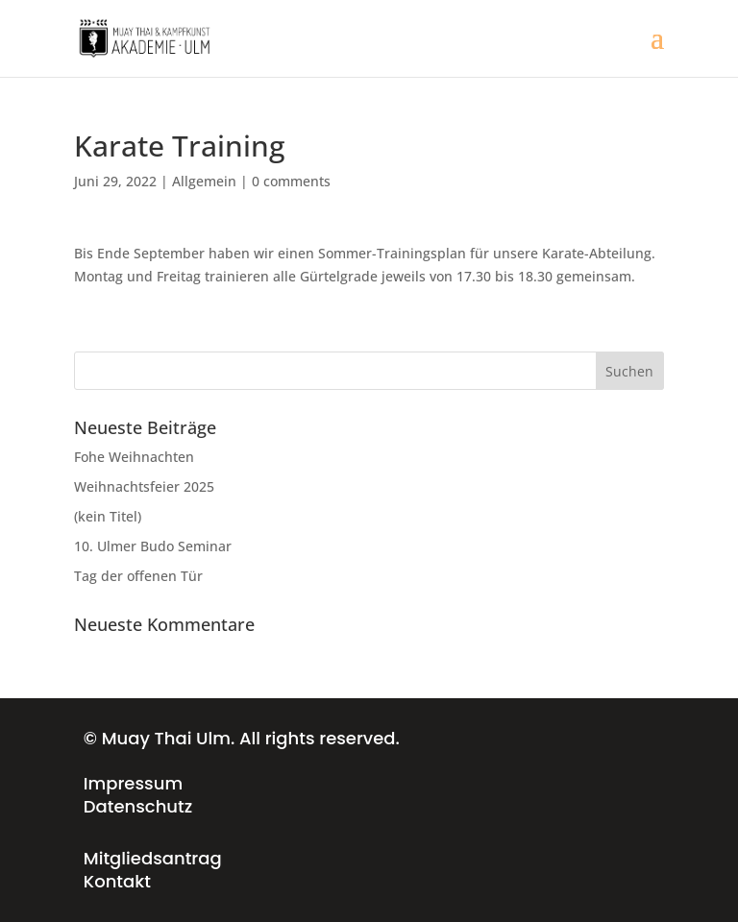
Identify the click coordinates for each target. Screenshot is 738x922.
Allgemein (204, 181)
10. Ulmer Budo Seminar (153, 546)
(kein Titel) (107, 516)
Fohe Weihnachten (134, 457)
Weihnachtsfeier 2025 (144, 486)
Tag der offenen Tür (138, 576)
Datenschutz (138, 806)
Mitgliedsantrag (153, 858)
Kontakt (117, 881)
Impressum (133, 783)
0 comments (291, 181)
